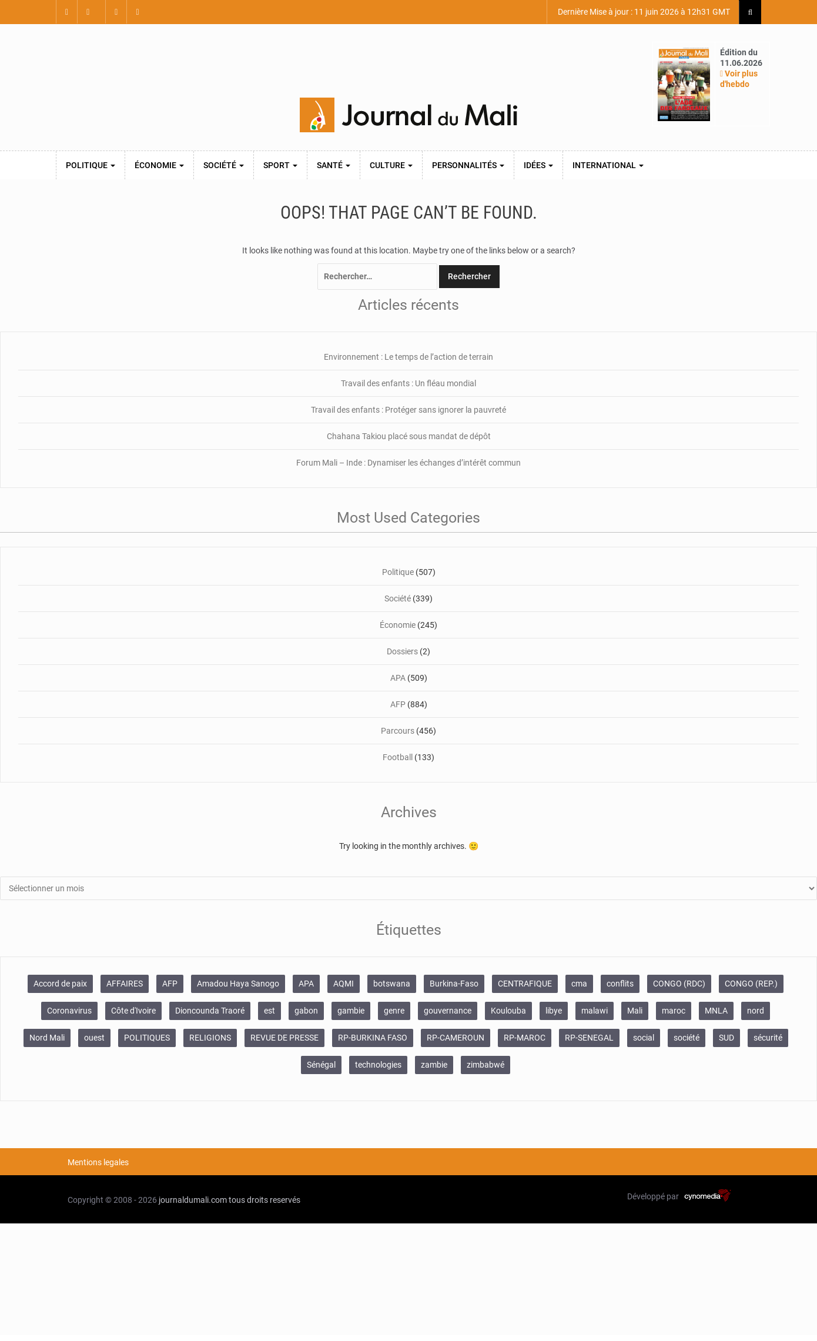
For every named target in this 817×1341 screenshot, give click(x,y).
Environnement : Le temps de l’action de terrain (408, 357)
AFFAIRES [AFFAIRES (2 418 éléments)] (124, 983)
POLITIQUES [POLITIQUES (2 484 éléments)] (147, 1037)
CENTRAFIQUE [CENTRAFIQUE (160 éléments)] (525, 983)
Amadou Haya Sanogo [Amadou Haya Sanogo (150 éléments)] (238, 983)
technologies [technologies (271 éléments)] (378, 1064)
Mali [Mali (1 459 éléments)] (634, 1010)
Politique (90, 165)
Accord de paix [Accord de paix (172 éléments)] (60, 983)
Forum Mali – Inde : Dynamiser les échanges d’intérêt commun (408, 462)
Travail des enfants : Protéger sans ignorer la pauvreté (408, 409)
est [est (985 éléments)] (269, 1010)
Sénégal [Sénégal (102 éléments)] (321, 1064)
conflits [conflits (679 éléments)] (620, 983)
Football (398, 757)
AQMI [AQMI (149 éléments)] (343, 983)
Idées (538, 165)
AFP (398, 704)
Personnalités (468, 165)
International (608, 165)
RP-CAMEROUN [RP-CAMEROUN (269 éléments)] (455, 1037)
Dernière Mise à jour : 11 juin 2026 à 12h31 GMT (643, 11)
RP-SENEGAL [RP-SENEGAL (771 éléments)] (589, 1037)
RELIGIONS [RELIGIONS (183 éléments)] (210, 1037)
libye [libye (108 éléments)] (553, 1010)
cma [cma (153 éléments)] (579, 983)
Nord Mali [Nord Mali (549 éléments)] (47, 1037)
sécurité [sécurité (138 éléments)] (768, 1037)
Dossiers (402, 651)
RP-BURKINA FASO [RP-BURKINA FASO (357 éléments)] (372, 1037)
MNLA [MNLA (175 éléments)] (716, 1010)
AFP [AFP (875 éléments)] (170, 983)
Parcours (397, 730)
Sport (280, 165)
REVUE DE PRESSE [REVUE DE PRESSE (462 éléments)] (284, 1037)
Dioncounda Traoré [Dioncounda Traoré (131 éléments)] (210, 1010)
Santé (333, 165)
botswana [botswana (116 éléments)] (391, 983)
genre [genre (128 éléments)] (394, 1010)
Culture (391, 165)
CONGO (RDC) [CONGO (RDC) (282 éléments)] (679, 983)
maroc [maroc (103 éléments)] (673, 1010)
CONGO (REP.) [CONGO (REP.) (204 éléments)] (751, 983)
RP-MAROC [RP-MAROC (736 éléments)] (524, 1037)
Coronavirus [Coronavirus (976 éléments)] (69, 1010)
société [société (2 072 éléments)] (686, 1037)
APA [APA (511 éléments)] (306, 983)
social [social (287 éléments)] (643, 1037)
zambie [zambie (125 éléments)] (434, 1064)
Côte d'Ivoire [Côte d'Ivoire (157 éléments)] (133, 1010)
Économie (159, 165)
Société (223, 165)
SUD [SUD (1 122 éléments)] (726, 1037)
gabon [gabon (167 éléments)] (306, 1010)
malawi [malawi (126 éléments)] (594, 1010)
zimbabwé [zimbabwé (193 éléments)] (485, 1064)
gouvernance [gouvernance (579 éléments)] (447, 1010)
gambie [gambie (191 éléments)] (350, 1010)
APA (398, 678)
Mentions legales (98, 1162)
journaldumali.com (193, 1200)
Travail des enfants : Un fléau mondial (408, 383)
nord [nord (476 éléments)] (755, 1010)
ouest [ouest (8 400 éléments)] (94, 1037)
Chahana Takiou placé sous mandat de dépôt (409, 436)
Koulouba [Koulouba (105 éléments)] (508, 1010)
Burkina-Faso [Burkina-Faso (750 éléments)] (454, 983)
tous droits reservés (264, 1200)
